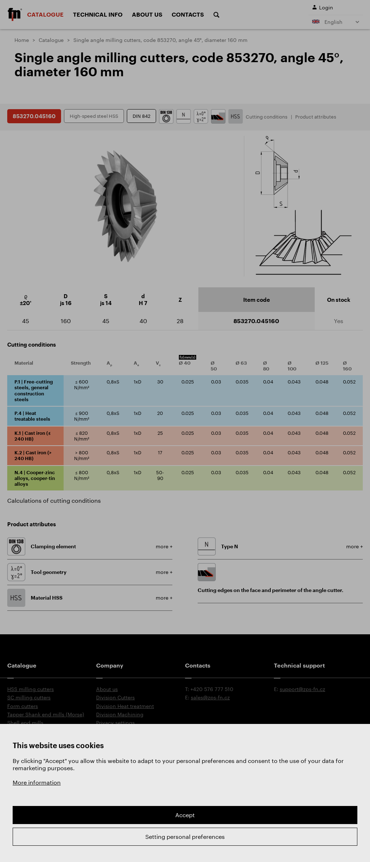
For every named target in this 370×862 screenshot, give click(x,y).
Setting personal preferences (185, 836)
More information (37, 782)
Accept (185, 814)
